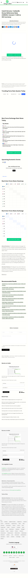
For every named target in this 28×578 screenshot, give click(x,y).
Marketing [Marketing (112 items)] (17, 529)
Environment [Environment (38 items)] (8, 525)
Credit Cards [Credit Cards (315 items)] (7, 523)
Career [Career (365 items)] (2, 523)
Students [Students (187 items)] (12, 536)
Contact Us (15, 555)
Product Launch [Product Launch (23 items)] (10, 532)
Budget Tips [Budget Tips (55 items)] (19, 521)
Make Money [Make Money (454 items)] (11, 529)
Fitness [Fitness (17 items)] (18, 525)
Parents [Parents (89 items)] (16, 531)
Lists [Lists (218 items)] (6, 529)
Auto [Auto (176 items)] (1, 521)
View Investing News (14, 239)
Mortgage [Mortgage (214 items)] (22, 529)
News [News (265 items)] (7, 531)
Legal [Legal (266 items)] (23, 527)
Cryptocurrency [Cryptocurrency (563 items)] (14, 523)
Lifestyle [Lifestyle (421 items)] (2, 529)
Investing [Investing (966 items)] (18, 527)
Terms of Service (12, 557)
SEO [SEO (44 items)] (12, 534)
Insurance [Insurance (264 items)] (13, 527)
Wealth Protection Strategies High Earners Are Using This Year (12, 399)
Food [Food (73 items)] (22, 525)
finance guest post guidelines (15, 490)
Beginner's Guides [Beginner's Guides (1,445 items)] (12, 521)
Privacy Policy (21, 555)
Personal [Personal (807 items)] (21, 531)
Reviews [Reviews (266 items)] (8, 534)
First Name (4, 383)
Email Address (5, 387)
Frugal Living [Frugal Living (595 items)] (3, 527)
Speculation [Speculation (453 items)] (3, 536)
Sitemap (17, 557)
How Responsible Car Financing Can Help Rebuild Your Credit (12, 410)
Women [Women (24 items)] (2, 538)
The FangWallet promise (6, 473)
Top (14, 571)
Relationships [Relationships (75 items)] (24, 532)
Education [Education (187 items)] (2, 525)
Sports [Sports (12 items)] (8, 536)
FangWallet (4, 468)
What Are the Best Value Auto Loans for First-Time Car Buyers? (12, 408)
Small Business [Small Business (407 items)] (23, 534)
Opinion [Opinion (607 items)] (11, 531)
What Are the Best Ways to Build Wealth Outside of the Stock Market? (13, 419)
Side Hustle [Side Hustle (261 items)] (17, 534)
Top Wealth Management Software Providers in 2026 (10, 417)
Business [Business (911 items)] (25, 521)
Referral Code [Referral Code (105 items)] (17, 532)
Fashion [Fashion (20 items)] (14, 525)
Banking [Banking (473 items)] (6, 521)
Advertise (10, 555)
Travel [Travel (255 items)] (23, 536)
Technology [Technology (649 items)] (18, 536)
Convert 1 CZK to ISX (14, 55)
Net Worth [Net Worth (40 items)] (2, 531)
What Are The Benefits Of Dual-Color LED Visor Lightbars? (11, 405)
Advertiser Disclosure (14, 20)
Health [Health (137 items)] (8, 527)
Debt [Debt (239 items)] (23, 523)
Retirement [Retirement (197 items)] (3, 534)
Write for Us (4, 274)
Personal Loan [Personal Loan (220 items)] (3, 532)
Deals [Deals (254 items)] (20, 523)
